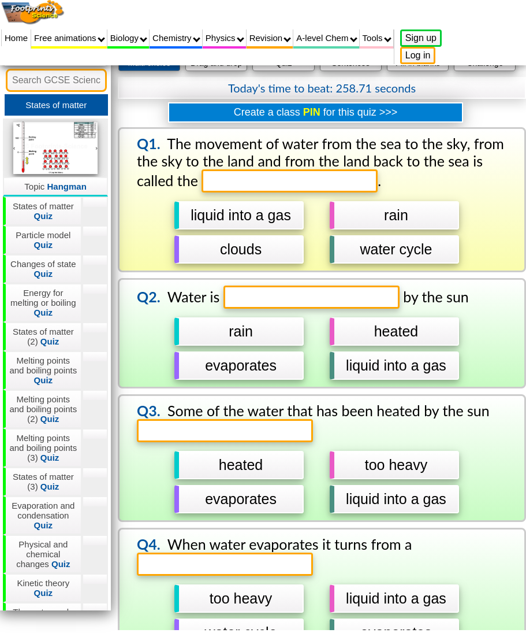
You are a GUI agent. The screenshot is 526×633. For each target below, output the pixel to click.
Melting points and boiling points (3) (43, 447)
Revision (270, 38)
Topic (55, 186)
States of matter (43, 211)
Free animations (69, 38)
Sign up (421, 38)
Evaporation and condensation (43, 515)
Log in (418, 55)
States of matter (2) (43, 336)
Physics (225, 38)
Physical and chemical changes (43, 554)
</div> (315, 341)
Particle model (43, 240)
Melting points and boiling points (43, 370)
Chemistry (176, 38)
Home (16, 38)
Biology (128, 38)
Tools (377, 38)
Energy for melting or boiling (43, 302)
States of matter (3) (43, 481)
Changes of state (43, 269)
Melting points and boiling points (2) (43, 409)
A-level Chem (326, 38)
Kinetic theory (43, 588)
